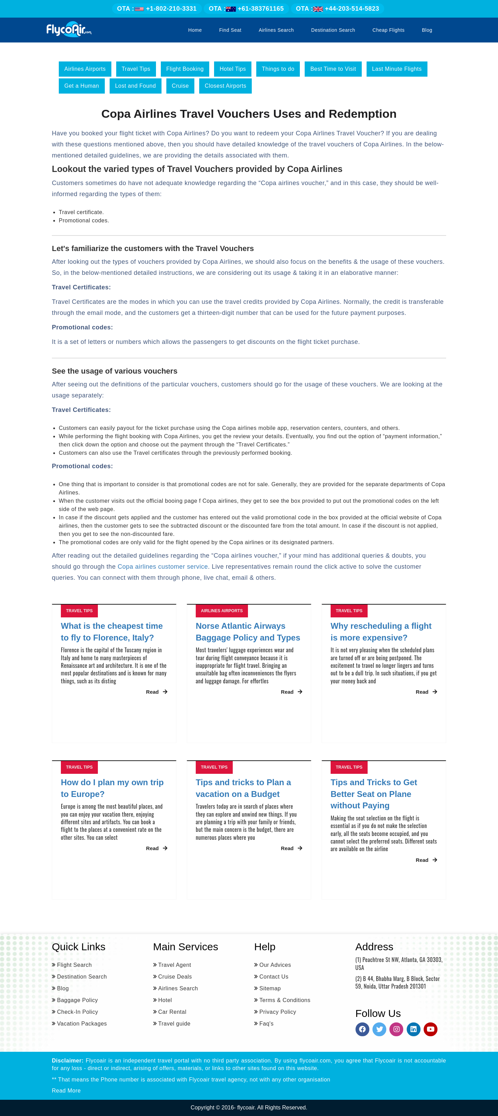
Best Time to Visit (333, 69)
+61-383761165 (246, 8)
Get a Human (81, 86)
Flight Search (74, 965)
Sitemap (270, 988)
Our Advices (275, 965)
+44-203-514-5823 (337, 8)
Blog (427, 30)
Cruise (180, 86)
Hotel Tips (233, 69)
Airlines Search (276, 30)
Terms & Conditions (285, 1000)
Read (156, 692)
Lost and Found (135, 86)
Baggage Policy (77, 1000)
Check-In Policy (77, 1012)
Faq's (266, 1024)
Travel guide (174, 1024)
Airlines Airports (85, 69)
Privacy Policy (277, 1012)
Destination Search (333, 30)
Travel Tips (136, 69)
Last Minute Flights (397, 69)
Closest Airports (225, 86)
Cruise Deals (175, 977)
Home (195, 30)
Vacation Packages (82, 1024)
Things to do (278, 69)
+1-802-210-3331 (157, 8)
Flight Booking (185, 69)
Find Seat (230, 30)
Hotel (165, 1000)
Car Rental (172, 1012)
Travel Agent (174, 965)
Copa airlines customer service (163, 566)
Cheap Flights (388, 30)
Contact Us (273, 977)
